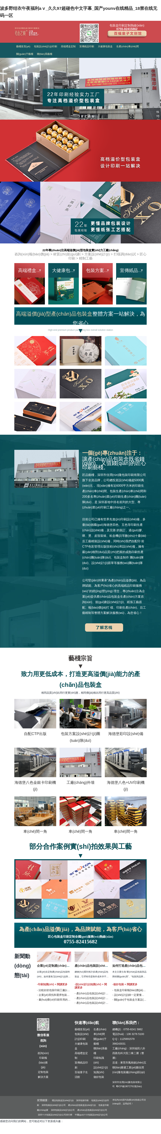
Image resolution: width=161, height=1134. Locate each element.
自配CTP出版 (35, 734)
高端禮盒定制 (68, 46)
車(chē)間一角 (35, 831)
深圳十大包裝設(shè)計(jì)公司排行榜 (55, 1115)
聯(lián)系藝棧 (44, 54)
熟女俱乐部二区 (52, 1131)
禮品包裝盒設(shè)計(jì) (63, 1100)
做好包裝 (99, 1076)
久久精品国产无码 (10, 1131)
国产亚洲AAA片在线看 (75, 1131)
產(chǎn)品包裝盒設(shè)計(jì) (82, 1105)
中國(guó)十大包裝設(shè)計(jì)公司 (91, 1115)
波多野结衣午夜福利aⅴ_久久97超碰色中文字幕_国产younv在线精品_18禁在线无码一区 (51, 1126)
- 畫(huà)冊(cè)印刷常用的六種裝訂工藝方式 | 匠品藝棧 (69, 999)
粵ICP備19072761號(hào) (129, 1086)
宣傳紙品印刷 (86, 46)
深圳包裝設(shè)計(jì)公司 (54, 1105)
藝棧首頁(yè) (23, 46)
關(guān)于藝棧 (24, 54)
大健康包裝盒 (105, 46)
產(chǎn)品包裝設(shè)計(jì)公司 (92, 1110)
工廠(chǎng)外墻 (80, 782)
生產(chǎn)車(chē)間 (127, 46)
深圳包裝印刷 (82, 1100)
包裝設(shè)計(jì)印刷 (45, 46)
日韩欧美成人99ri (99, 1131)
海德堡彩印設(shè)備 (125, 734)
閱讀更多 (62, 984)
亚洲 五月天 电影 (32, 1131)
